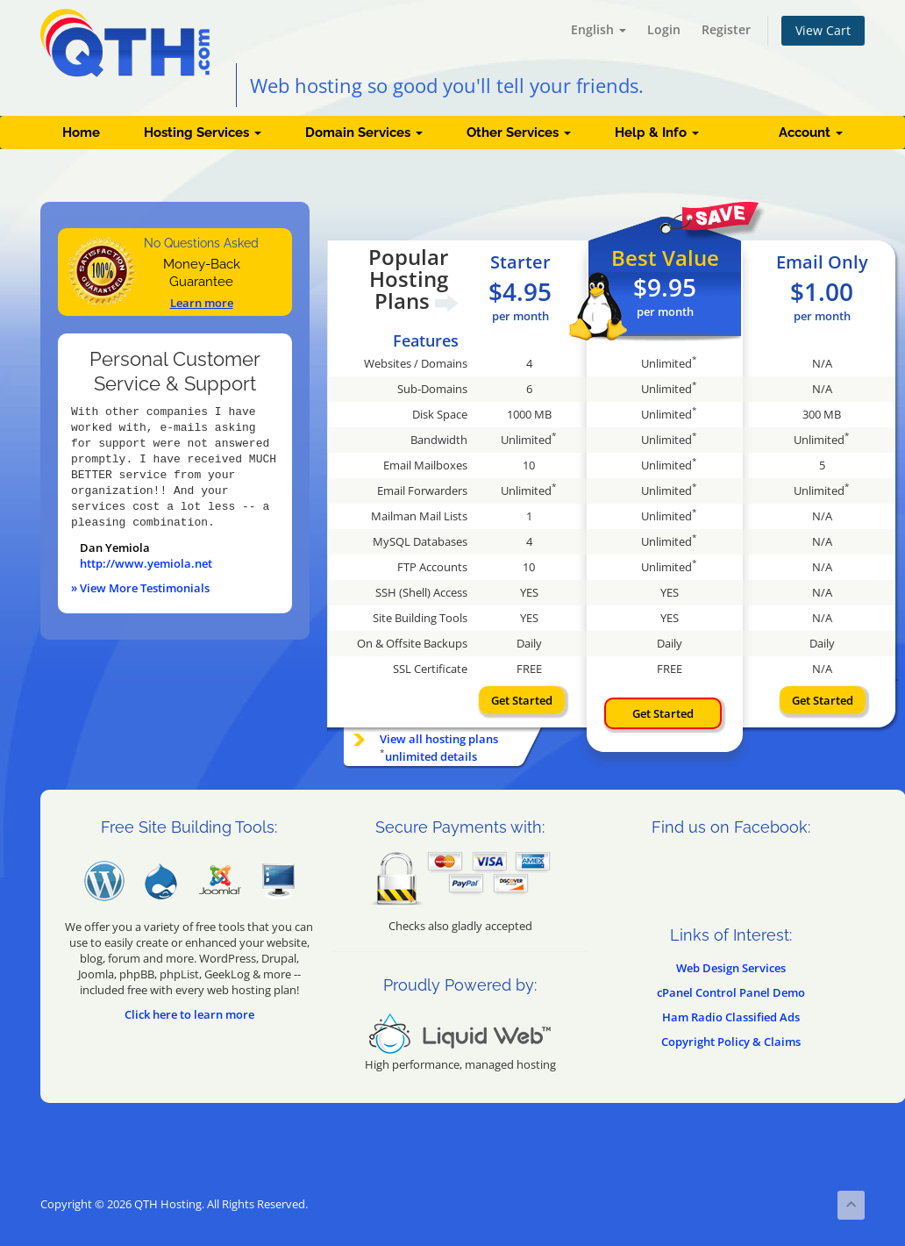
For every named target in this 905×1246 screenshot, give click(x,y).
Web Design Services (731, 968)
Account (811, 132)
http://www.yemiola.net (146, 563)
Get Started (521, 700)
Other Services (519, 132)
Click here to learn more (189, 1014)
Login (664, 29)
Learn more (201, 303)
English (598, 29)
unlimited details (431, 756)
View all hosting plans (439, 739)
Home (81, 132)
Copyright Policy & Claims (731, 1041)
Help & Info (657, 132)
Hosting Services (202, 132)
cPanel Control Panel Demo (731, 992)
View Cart (823, 30)
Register (726, 29)
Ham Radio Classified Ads (731, 1017)
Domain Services (364, 132)
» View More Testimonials (140, 588)
